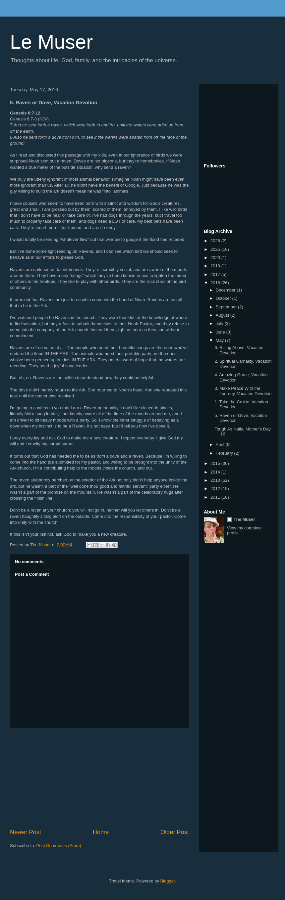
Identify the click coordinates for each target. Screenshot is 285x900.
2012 (215, 488)
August (223, 315)
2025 (215, 249)
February (225, 453)
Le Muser (51, 42)
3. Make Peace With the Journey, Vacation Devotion (242, 391)
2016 (215, 282)
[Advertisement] (99, 778)
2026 (215, 240)
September (227, 306)
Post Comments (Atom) (58, 845)
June (221, 332)
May (220, 340)
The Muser (244, 519)
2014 (215, 472)
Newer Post (25, 832)
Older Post (174, 832)
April (221, 444)
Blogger (167, 880)
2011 (215, 497)
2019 (215, 265)
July (220, 323)
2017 (215, 274)
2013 (215, 480)
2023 (215, 257)
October (224, 298)
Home (101, 832)
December (226, 290)
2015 (215, 463)
